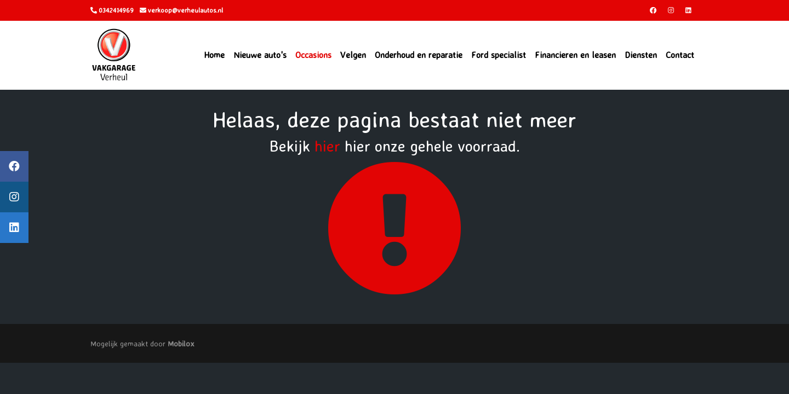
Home (214, 54)
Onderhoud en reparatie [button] (418, 54)
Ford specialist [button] (498, 54)
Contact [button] (680, 54)
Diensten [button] (641, 54)
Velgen (353, 54)
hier (327, 145)
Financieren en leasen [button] (575, 54)
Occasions (313, 54)
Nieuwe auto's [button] (260, 54)
